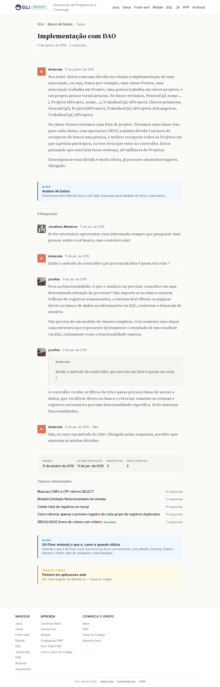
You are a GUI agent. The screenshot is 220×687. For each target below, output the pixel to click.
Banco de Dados (60, 24)
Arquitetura (23, 669)
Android (198, 7)
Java (115, 7)
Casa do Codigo (93, 634)
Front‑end (141, 7)
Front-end (22, 634)
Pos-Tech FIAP (51, 646)
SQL (169, 7)
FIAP (85, 629)
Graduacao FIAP (52, 640)
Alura (85, 623)
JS (178, 7)
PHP (186, 7)
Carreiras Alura (51, 623)
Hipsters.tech (91, 640)
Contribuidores (126, 681)
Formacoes (48, 629)
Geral (127, 7)
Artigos (46, 634)
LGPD (142, 681)
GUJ (40, 24)
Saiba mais (107, 681)
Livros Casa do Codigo (57, 652)
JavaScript (22, 652)
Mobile (158, 7)
